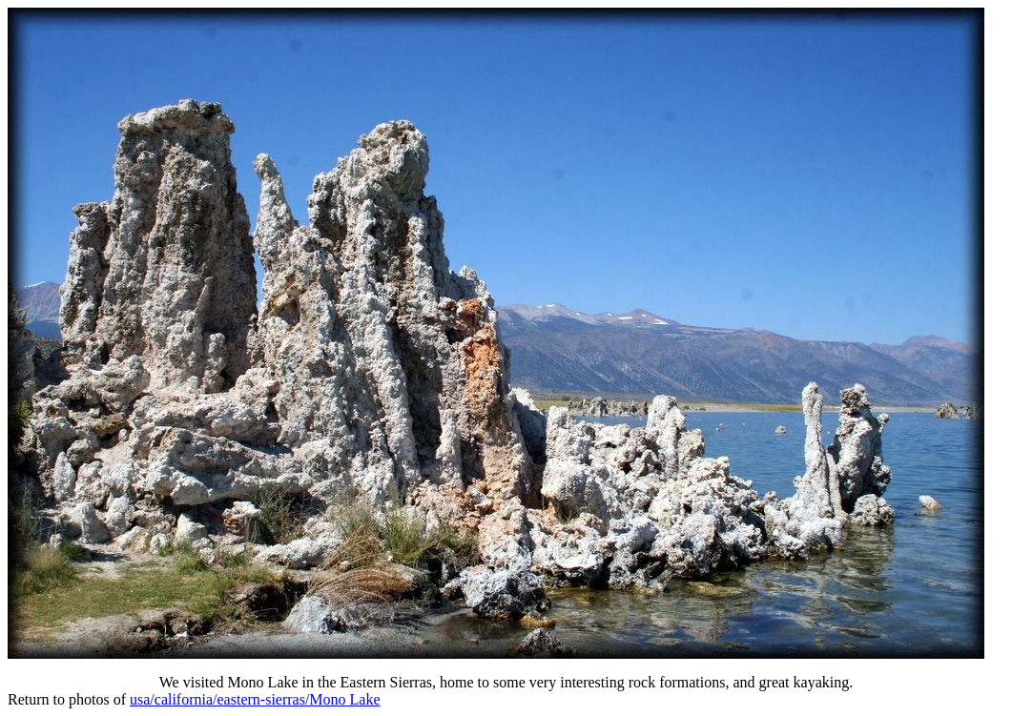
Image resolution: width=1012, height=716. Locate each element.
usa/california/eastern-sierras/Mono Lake (255, 699)
